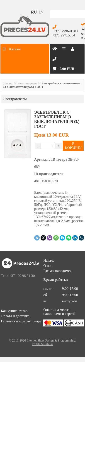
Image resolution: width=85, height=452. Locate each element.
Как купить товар (14, 311)
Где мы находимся (57, 271)
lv (41, 12)
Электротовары (27, 83)
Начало (8, 83)
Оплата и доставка (15, 316)
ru (34, 12)
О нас (47, 266)
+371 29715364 (63, 35)
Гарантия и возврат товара (21, 321)
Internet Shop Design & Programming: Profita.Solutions (51, 342)
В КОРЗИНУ (73, 146)
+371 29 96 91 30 (22, 276)
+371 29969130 (64, 31)
